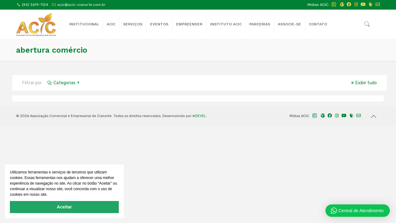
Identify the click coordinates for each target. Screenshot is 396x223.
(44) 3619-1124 (35, 4)
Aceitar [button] (64, 206)
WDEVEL (199, 116)
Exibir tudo (363, 82)
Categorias (63, 82)
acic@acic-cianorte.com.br (81, 4)
